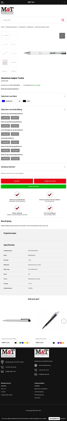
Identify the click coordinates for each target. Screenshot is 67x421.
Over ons (3, 389)
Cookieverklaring (39, 392)
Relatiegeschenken (11, 27)
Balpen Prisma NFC (41, 339)
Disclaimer (37, 398)
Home (2, 27)
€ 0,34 (5, 343)
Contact (3, 392)
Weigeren (63, 418)
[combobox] (30, 20)
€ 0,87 (39, 343)
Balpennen (30, 27)
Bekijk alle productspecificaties (10, 88)
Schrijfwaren (22, 27)
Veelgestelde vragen (6, 395)
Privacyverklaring (39, 395)
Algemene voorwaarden (40, 389)
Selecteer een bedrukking (11, 109)
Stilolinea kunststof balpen (9, 339)
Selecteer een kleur (9, 96)
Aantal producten (8, 167)
